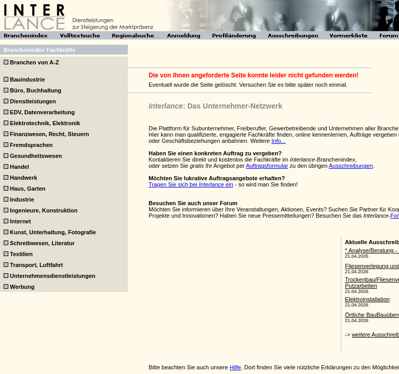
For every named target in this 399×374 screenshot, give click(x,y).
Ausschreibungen (351, 166)
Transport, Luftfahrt (36, 265)
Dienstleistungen (33, 101)
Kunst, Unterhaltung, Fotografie (53, 232)
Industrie (22, 199)
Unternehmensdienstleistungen (52, 276)
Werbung (22, 287)
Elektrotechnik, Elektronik (45, 123)
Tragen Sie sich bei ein (191, 184)
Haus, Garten (27, 188)
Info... (278, 141)
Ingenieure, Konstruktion (43, 210)
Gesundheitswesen (36, 156)
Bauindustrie (27, 79)
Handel (19, 167)
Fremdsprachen (31, 145)
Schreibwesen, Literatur (42, 243)
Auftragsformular (267, 166)
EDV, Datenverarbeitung (42, 112)
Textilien (21, 254)
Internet (20, 221)
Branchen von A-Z (34, 62)
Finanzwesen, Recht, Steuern (49, 134)
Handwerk (23, 178)
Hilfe (235, 367)
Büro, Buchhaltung (35, 90)
